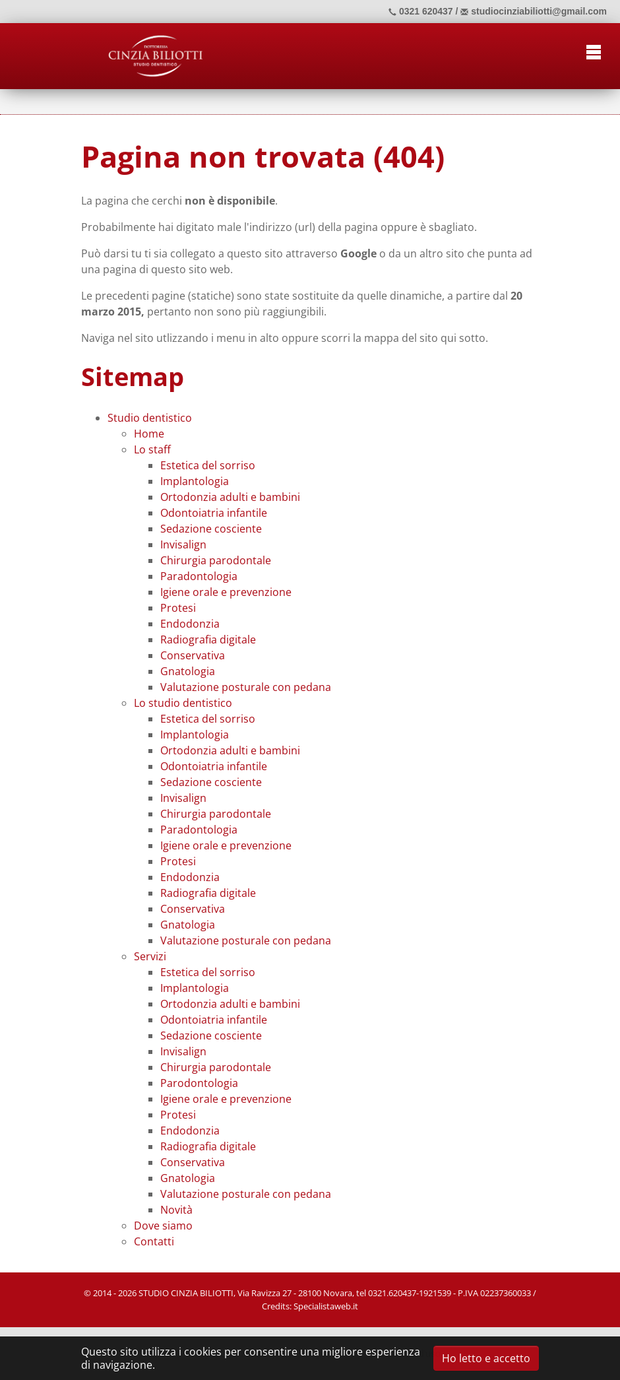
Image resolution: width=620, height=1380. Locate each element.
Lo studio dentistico (183, 703)
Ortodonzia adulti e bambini (230, 497)
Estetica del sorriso (207, 465)
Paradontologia (198, 576)
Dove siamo (163, 1225)
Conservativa (192, 655)
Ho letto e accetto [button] (486, 1358)
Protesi (178, 608)
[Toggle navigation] (593, 50)
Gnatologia (187, 671)
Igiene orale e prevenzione (226, 592)
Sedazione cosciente (211, 528)
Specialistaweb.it (326, 1306)
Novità (176, 1209)
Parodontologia (199, 1083)
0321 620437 (420, 11)
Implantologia (194, 481)
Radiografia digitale (208, 639)
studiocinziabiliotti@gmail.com (533, 11)
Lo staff (152, 449)
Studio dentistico (150, 418)
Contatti (154, 1241)
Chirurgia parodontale (215, 560)
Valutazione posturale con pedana (245, 687)
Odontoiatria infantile (213, 513)
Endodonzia (190, 623)
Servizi (150, 956)
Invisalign (183, 544)
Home (149, 433)
